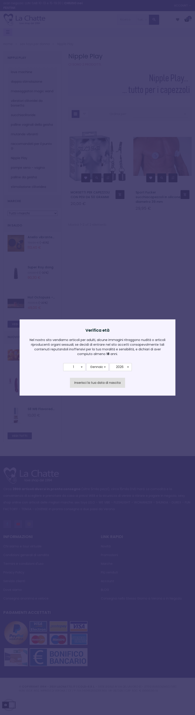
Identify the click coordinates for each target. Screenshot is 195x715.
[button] (74, 367)
